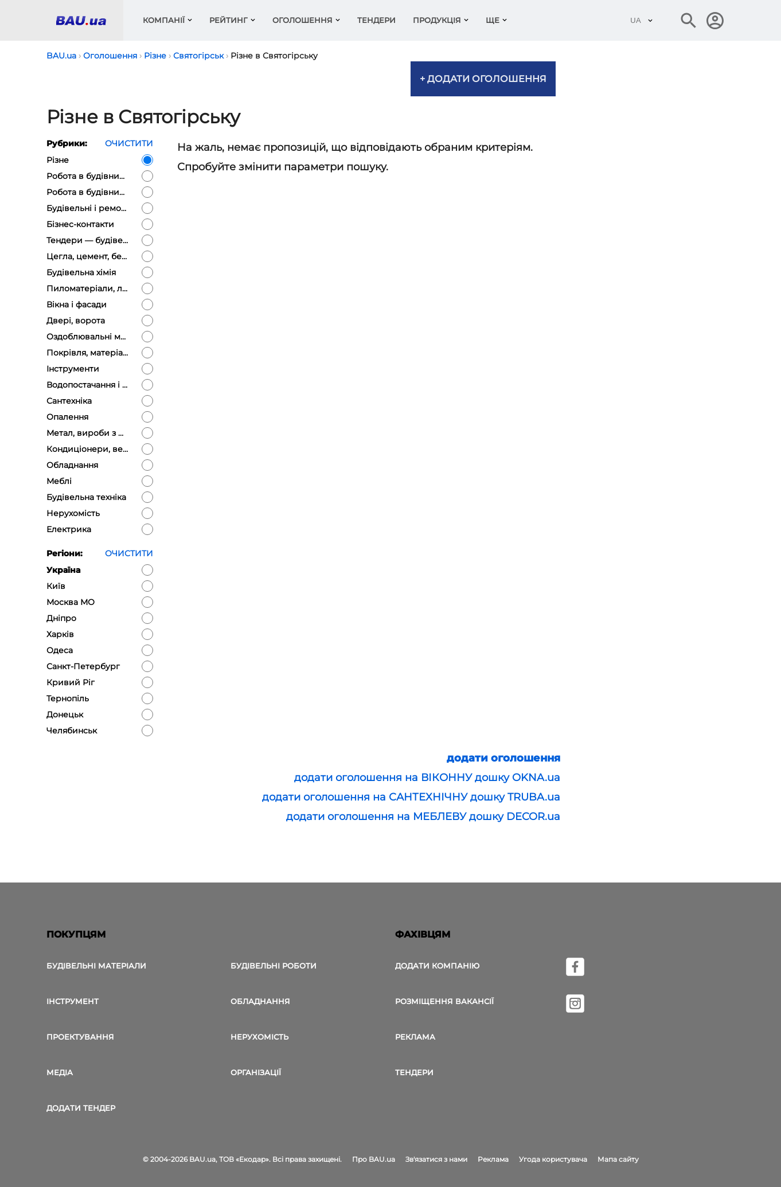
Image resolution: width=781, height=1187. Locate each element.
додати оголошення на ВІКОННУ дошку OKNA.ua (427, 777)
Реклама (415, 1036)
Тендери (376, 20)
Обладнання (260, 1001)
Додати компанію (437, 965)
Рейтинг (228, 20)
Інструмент (72, 1001)
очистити (129, 143)
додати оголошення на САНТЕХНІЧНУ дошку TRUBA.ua (411, 797)
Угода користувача (553, 1159)
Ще (492, 20)
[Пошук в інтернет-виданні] (688, 20)
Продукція (437, 20)
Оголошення (302, 20)
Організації (256, 1072)
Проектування (80, 1036)
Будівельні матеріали (96, 965)
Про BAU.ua (373, 1159)
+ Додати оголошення (483, 78)
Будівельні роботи (274, 965)
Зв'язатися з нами (436, 1159)
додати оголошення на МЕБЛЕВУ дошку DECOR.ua (423, 816)
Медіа (59, 1072)
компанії (164, 20)
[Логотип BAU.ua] (89, 20)
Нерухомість (259, 1036)
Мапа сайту (618, 1159)
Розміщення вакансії (444, 1001)
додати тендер (80, 1107)
